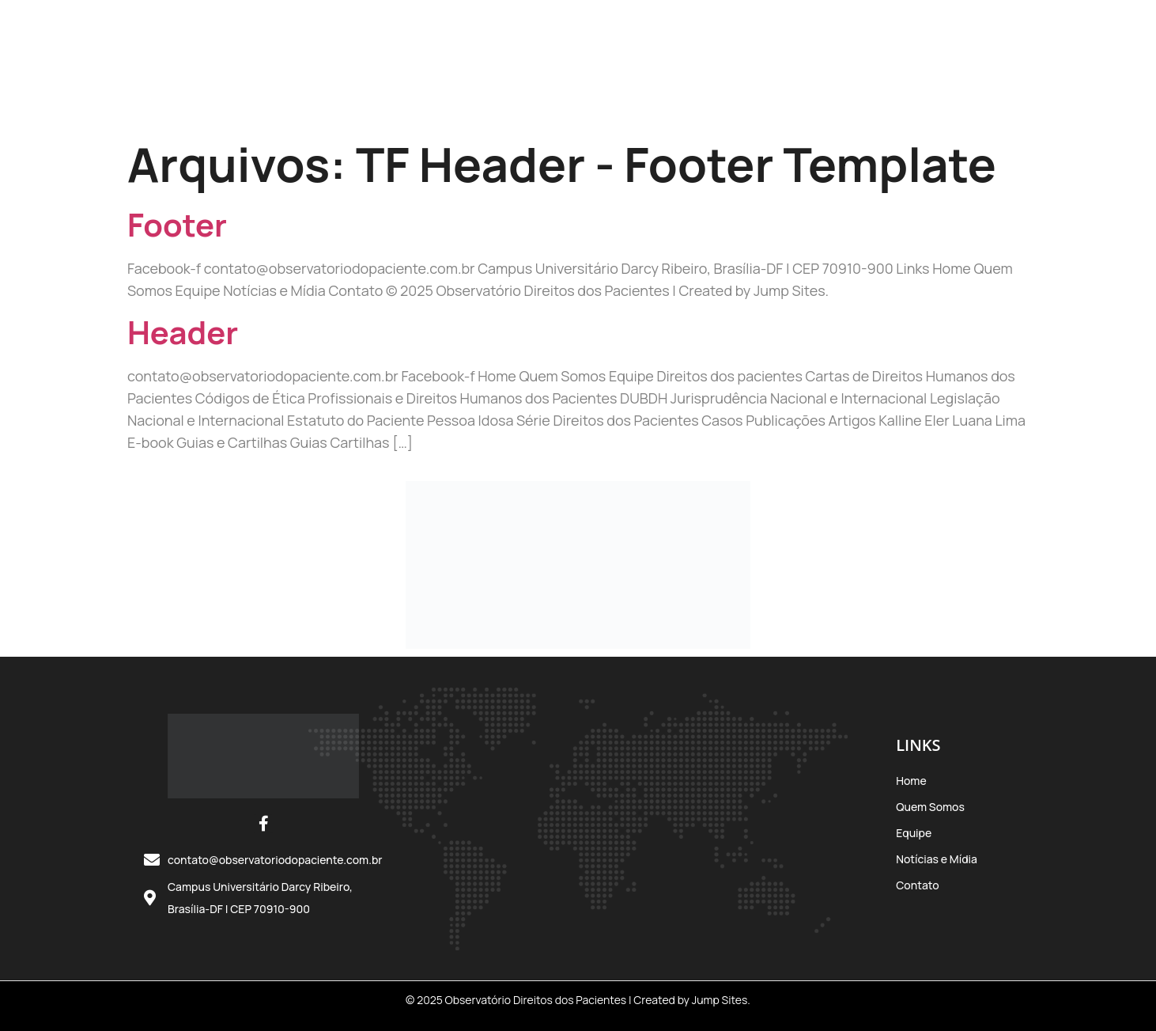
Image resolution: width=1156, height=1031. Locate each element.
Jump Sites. (721, 999)
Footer (177, 224)
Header (182, 332)
